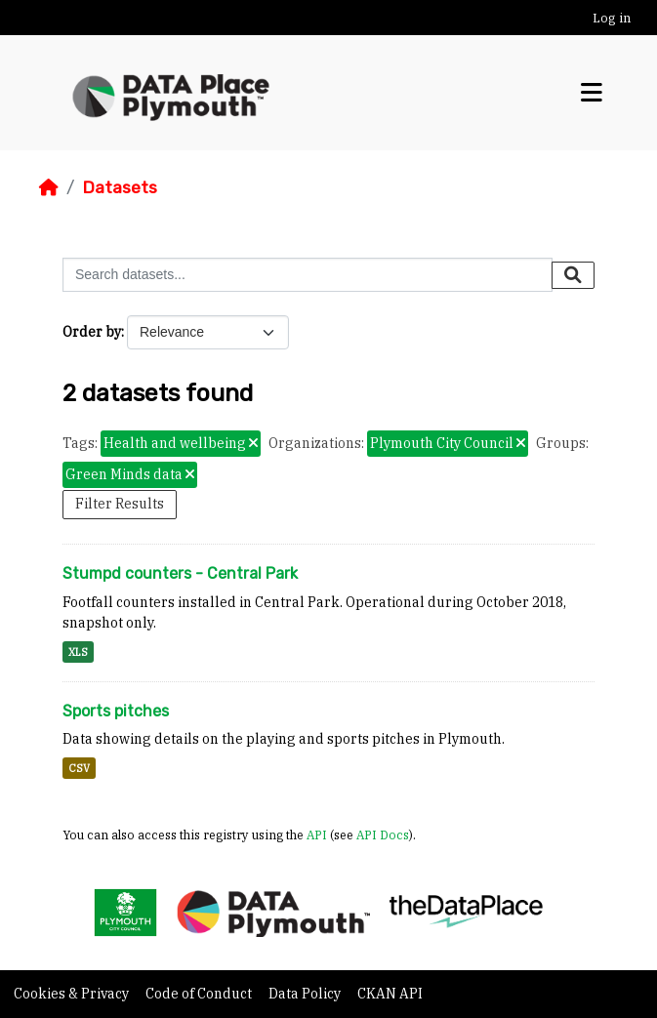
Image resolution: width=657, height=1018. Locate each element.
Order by (91, 332)
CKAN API (390, 993)
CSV (79, 768)
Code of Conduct (200, 993)
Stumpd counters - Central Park (180, 573)
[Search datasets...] (307, 275)
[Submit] (573, 275)
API (317, 834)
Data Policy (306, 993)
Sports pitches (115, 711)
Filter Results (119, 503)
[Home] (49, 187)
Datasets (119, 187)
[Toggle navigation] (591, 93)
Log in (612, 18)
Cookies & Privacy (73, 993)
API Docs (382, 834)
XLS (78, 652)
